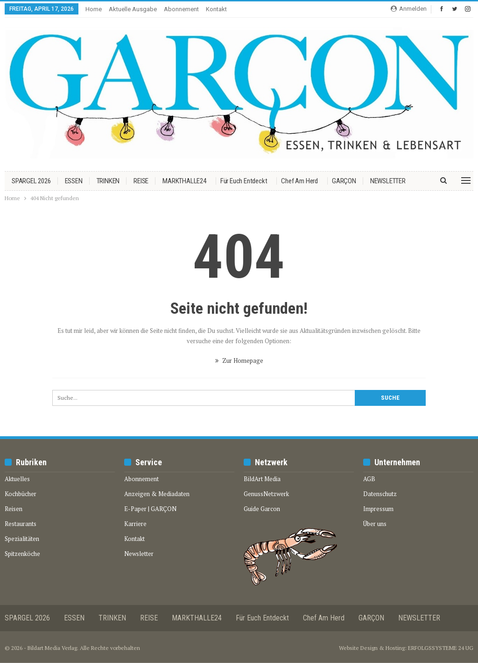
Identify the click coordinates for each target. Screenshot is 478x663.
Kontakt (216, 9)
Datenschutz (380, 494)
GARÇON (344, 181)
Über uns (375, 523)
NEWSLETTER (388, 181)
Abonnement (181, 9)
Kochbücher (20, 494)
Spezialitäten (22, 538)
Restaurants (20, 523)
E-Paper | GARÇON (150, 508)
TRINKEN (108, 181)
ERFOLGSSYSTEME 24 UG (440, 647)
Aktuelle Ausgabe (133, 9)
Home (93, 9)
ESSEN (74, 181)
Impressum (378, 508)
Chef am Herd (299, 181)
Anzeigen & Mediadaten (157, 494)
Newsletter (139, 553)
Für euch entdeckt (243, 181)
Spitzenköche (22, 553)
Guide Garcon (262, 508)
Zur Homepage (239, 360)
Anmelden (409, 8)
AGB (369, 479)
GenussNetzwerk (266, 494)
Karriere (135, 523)
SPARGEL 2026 (31, 181)
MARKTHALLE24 (184, 181)
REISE (141, 181)
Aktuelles (17, 479)
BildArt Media (262, 479)
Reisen (13, 508)
